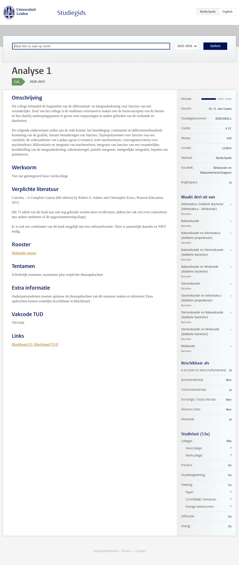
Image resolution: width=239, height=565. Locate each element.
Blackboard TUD (46, 344)
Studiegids (71, 13)
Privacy (126, 551)
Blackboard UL (22, 344)
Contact (141, 551)
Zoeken (215, 46)
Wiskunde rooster (24, 253)
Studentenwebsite (105, 551)
